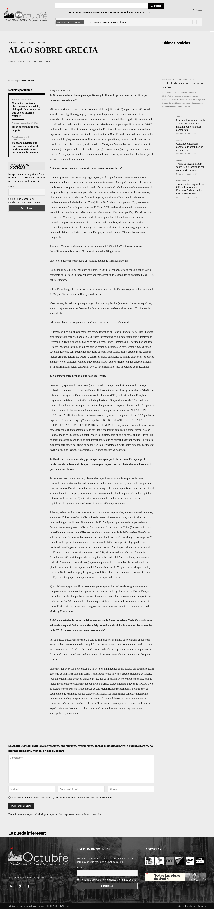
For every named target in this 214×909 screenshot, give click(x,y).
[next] (200, 22)
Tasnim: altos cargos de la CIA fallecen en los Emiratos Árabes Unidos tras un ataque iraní (190, 189)
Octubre (179, 79)
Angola (179, 140)
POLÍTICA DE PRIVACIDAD (57, 906)
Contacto (202, 906)
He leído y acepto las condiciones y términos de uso (24, 200)
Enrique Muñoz (27, 81)
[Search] (156, 6)
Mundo (32, 42)
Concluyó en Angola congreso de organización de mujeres (189, 146)
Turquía (179, 117)
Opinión (41, 42)
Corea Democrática (20, 137)
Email (11, 186)
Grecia (22, 42)
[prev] (194, 22)
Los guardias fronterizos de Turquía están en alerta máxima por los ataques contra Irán (190, 125)
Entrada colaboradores (184, 906)
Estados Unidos (168, 79)
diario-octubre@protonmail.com (40, 877)
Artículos (12, 42)
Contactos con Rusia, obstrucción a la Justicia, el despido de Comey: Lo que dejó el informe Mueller (26, 109)
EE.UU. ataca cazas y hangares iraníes (107, 22)
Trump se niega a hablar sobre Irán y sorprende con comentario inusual (190, 166)
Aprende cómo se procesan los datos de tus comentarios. (75, 814)
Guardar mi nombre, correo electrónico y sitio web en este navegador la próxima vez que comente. (62, 797)
